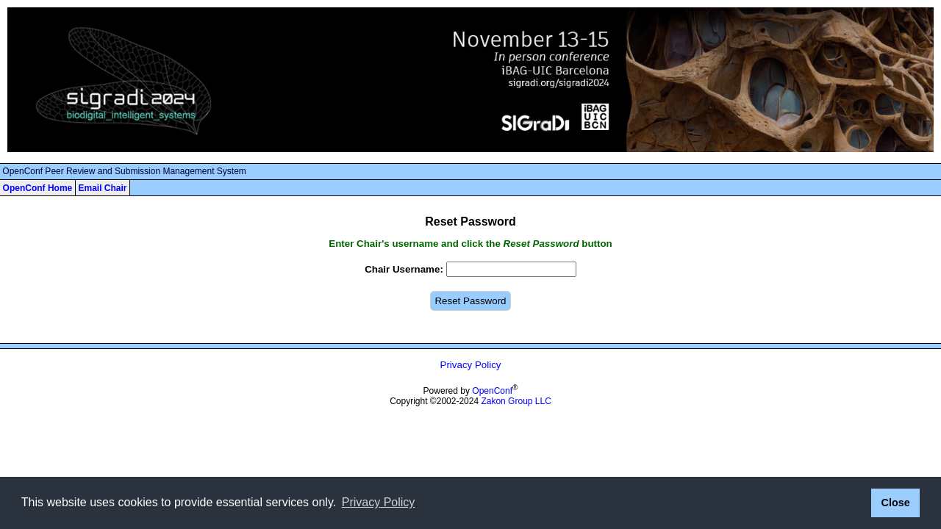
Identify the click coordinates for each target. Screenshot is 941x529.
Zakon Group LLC (516, 401)
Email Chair (102, 188)
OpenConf (492, 391)
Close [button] (895, 502)
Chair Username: (404, 269)
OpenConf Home (38, 188)
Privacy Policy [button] (378, 502)
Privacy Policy (470, 364)
